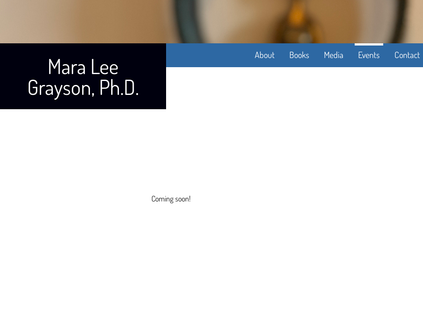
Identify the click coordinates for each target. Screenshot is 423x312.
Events (369, 54)
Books (299, 54)
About (265, 54)
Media (333, 54)
